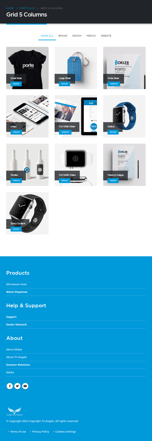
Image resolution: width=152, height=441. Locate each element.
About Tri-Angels (16, 357)
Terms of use (18, 431)
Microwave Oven (16, 284)
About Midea (14, 349)
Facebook (10, 386)
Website (106, 35)
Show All (47, 35)
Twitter (17, 386)
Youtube (25, 386)
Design (76, 35)
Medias (91, 35)
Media (10, 372)
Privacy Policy (40, 431)
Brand (63, 35)
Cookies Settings (65, 431)
